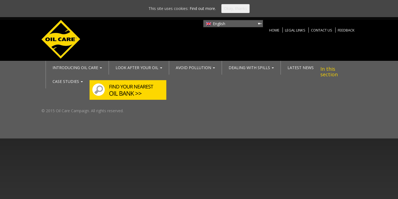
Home (274, 30)
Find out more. (203, 8)
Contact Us (321, 30)
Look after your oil (139, 67)
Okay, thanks (235, 8)
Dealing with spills (251, 67)
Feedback (346, 30)
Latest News (300, 67)
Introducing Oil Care (77, 67)
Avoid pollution (195, 67)
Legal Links (295, 30)
